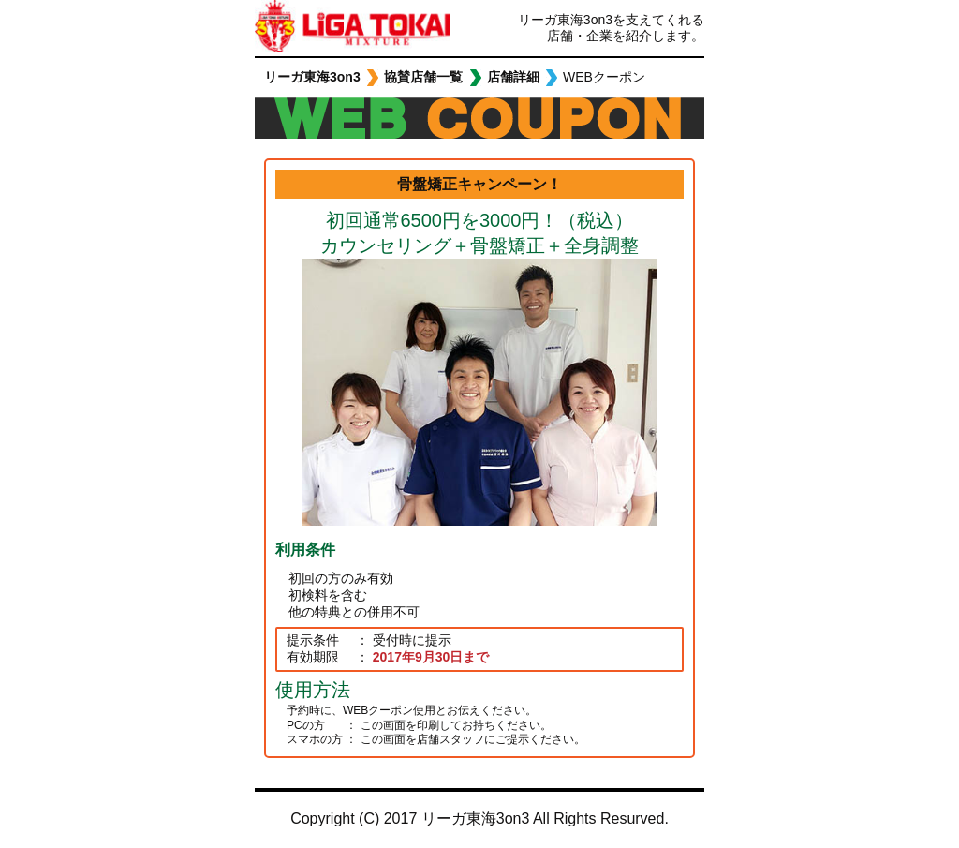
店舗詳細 (513, 76)
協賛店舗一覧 (423, 76)
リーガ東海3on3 (309, 28)
